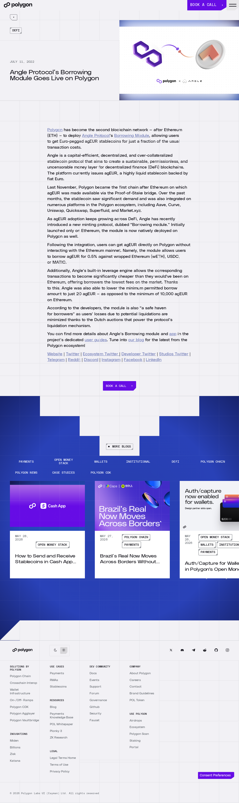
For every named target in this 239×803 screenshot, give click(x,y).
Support (95, 686)
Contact (136, 686)
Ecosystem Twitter (101, 354)
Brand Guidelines (142, 693)
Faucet (95, 720)
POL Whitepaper (61, 724)
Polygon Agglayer (22, 713)
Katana (15, 760)
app (172, 334)
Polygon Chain (20, 676)
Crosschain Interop (23, 682)
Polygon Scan (139, 733)
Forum (94, 693)
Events (94, 680)
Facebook (133, 360)
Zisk (13, 753)
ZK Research (58, 737)
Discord (91, 360)
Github (95, 706)
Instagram (111, 360)
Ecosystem (137, 727)
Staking (135, 740)
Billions (15, 747)
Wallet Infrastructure (20, 691)
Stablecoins (58, 686)
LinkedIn (153, 360)
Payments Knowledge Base (61, 715)
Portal (134, 747)
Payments (57, 673)
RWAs (54, 680)
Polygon (54, 129)
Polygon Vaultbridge (24, 720)
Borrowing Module (131, 135)
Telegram (56, 360)
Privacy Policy (59, 771)
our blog (136, 340)
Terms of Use (59, 764)
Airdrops (136, 720)
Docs (93, 673)
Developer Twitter (138, 354)
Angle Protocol (96, 135)
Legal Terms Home (63, 757)
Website (54, 354)
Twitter (72, 354)
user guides (96, 340)
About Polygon (140, 673)
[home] (95, 5)
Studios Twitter (173, 354)
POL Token (137, 700)
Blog (53, 706)
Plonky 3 (56, 730)
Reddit (74, 360)
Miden (14, 740)
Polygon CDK (19, 706)
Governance (98, 700)
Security (95, 713)
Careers (135, 680)
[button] (232, 5)
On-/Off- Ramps (21, 700)
